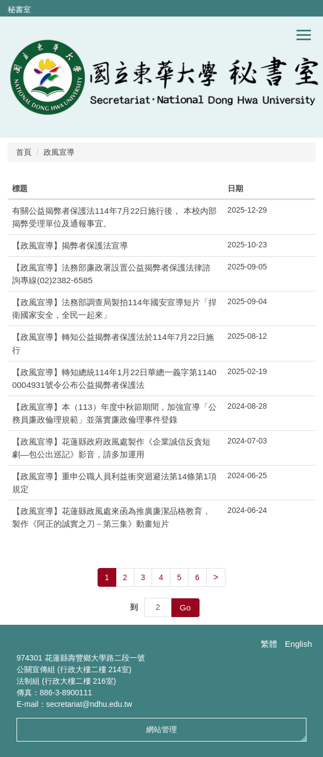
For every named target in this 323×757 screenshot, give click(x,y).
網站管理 (161, 729)
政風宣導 (59, 152)
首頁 (23, 152)
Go (185, 607)
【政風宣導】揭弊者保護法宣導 (70, 245)
